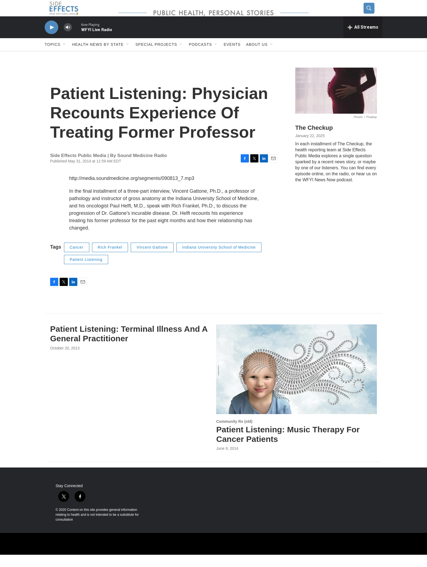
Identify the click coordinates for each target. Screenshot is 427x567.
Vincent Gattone (152, 259)
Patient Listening (86, 272)
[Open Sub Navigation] (64, 57)
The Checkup (314, 140)
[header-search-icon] (373, 14)
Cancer (77, 259)
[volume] (67, 40)
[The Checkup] (336, 103)
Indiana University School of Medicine (219, 259)
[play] (51, 40)
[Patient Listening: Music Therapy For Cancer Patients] (296, 381)
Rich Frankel (110, 259)
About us (256, 57)
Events (232, 57)
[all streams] (362, 39)
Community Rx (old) (234, 434)
